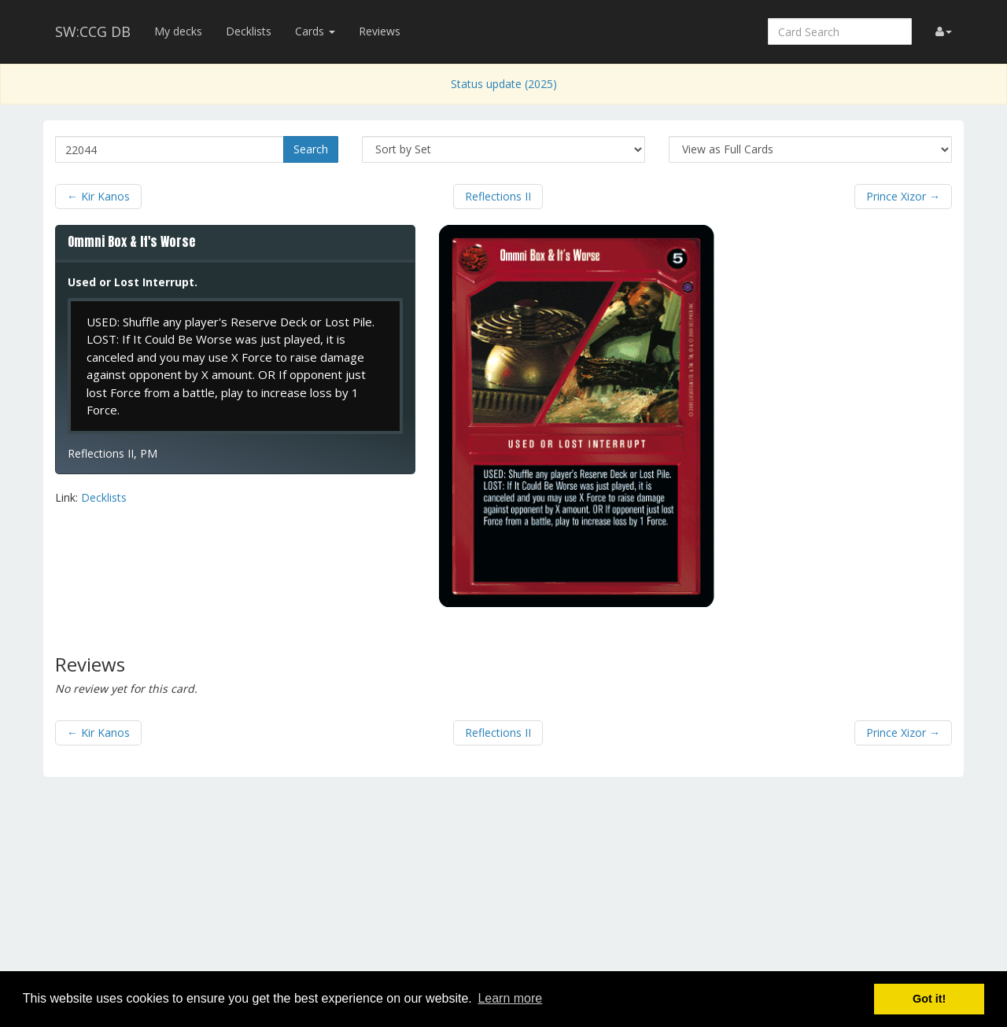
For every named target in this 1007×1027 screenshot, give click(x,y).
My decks (178, 31)
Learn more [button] (510, 998)
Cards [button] (315, 31)
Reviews (379, 31)
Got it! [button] (929, 998)
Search (310, 149)
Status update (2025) (504, 83)
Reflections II (498, 196)
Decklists (248, 31)
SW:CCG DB (93, 31)
